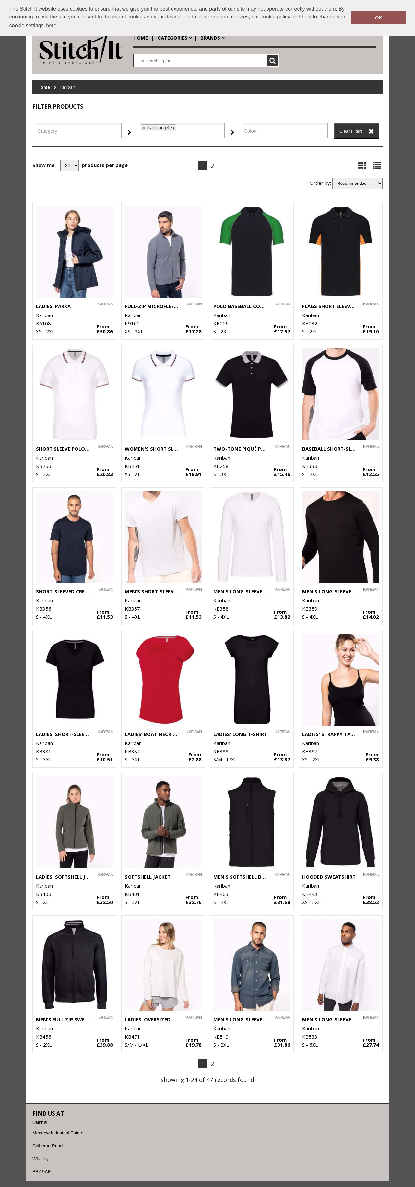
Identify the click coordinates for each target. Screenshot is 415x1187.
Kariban (67, 87)
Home (140, 37)
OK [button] (378, 17)
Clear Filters (351, 131)
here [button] (51, 25)
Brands (210, 37)
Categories (172, 37)
